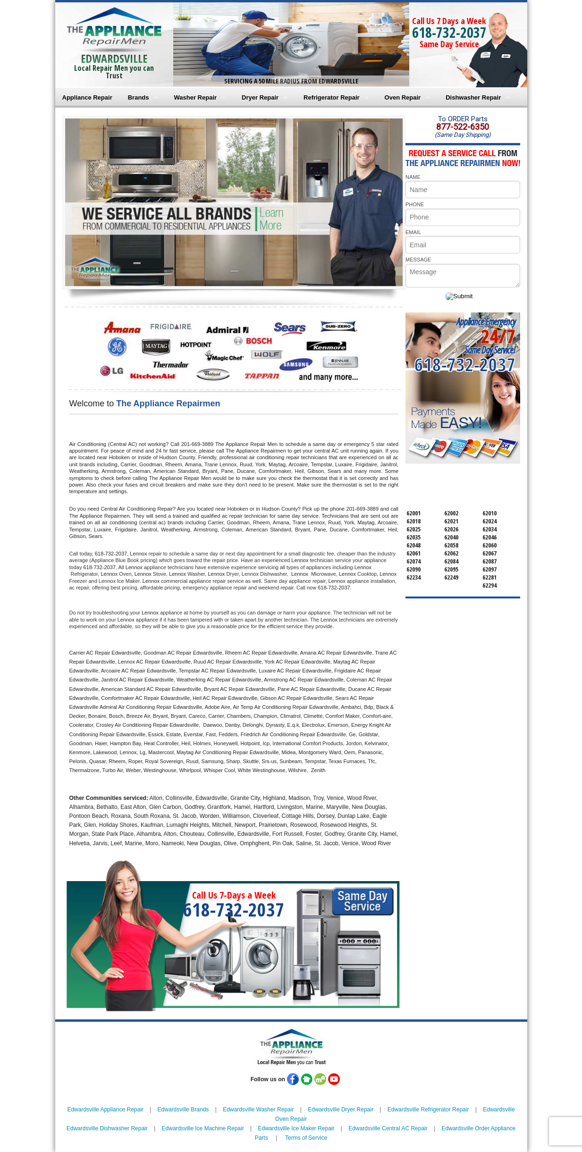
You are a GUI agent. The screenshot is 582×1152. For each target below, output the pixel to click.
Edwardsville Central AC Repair (387, 1128)
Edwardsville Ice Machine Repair (203, 1128)
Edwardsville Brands (183, 1109)
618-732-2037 (449, 32)
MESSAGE (418, 259)
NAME (413, 177)
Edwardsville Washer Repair (258, 1109)
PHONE (414, 204)
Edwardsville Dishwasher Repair (107, 1128)
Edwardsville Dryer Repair (340, 1109)
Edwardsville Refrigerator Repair (428, 1109)
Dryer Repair (260, 97)
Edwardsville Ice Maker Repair (296, 1128)
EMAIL (413, 232)
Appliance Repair (87, 97)
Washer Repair (195, 97)
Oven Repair (403, 97)
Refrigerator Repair (331, 97)
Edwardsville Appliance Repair (105, 1109)
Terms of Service (306, 1138)
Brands (138, 97)
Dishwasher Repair (473, 97)
